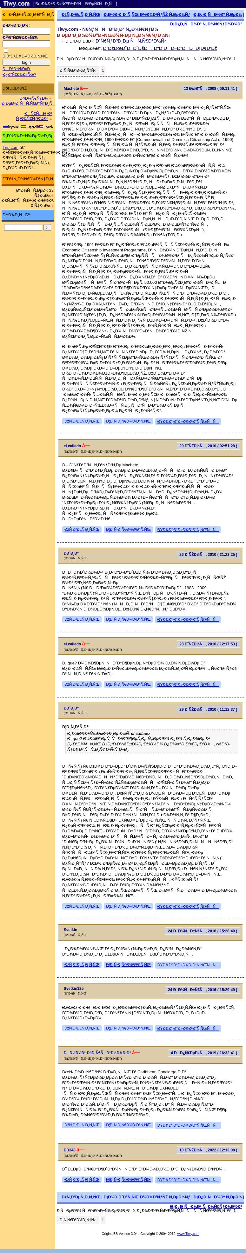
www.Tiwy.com (188, 1234)
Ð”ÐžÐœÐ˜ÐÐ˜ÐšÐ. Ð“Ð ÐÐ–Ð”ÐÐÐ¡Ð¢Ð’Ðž (160, 48)
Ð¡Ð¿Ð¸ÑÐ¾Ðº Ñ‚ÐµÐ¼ (218, 14)
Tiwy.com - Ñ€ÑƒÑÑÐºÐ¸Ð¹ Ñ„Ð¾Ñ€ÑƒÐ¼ (107, 29)
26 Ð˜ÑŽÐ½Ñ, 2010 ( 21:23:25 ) (208, 554)
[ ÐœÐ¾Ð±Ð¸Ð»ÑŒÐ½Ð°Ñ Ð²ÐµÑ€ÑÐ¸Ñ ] (75, 4)
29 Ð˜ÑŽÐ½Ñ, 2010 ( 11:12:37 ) (208, 709)
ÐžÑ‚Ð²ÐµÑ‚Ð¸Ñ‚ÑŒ (81, 14)
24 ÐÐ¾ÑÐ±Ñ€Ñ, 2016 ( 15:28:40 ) (202, 931)
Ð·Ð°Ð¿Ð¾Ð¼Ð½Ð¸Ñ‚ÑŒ (25, 56)
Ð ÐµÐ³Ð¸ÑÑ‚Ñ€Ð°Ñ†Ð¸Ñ (29, 103)
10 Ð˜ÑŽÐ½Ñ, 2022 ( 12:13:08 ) (208, 1150)
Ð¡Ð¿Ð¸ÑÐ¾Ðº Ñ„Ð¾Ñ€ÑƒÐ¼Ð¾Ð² (206, 24)
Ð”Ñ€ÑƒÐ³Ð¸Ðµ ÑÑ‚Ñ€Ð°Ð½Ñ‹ (131, 40)
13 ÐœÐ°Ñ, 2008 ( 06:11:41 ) (210, 88)
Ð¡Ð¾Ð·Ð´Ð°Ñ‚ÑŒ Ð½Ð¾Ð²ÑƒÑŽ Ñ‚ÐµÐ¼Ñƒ (146, 14)
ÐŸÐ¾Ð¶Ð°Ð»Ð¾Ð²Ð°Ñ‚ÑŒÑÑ (188, 421)
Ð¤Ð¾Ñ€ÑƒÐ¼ (34, 98)
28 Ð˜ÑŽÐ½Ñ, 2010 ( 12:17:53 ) (208, 644)
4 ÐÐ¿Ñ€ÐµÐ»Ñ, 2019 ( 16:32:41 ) (204, 1053)
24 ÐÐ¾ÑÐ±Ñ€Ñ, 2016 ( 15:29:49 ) (202, 990)
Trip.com (10, 147)
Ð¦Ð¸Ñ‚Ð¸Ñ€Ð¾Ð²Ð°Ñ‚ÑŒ (128, 421)
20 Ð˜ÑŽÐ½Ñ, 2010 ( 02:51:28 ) (208, 446)
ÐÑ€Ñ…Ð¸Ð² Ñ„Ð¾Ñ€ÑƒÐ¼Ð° (34, 116)
